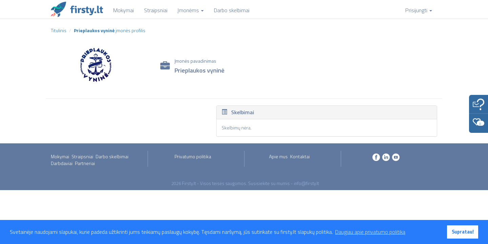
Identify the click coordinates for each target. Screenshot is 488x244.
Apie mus (278, 156)
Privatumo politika (193, 156)
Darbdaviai (62, 163)
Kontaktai (300, 156)
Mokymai (60, 156)
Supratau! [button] (463, 232)
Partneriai (85, 163)
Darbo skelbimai (112, 156)
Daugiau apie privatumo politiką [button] (370, 232)
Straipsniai (82, 156)
